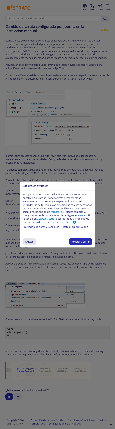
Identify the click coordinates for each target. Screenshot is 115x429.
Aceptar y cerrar (81, 241)
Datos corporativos (75, 227)
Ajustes (29, 241)
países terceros (65, 222)
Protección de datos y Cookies (41, 227)
